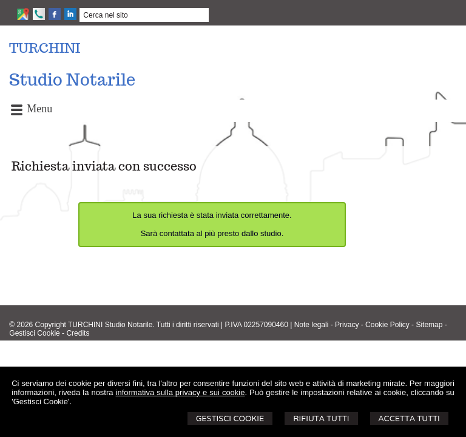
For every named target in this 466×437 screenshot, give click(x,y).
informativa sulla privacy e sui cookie (180, 392)
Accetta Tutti (409, 418)
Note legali (311, 324)
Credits (77, 333)
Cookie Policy (387, 324)
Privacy (347, 324)
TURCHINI (44, 47)
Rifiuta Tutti (321, 418)
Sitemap (429, 324)
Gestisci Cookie (230, 418)
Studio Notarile (72, 79)
